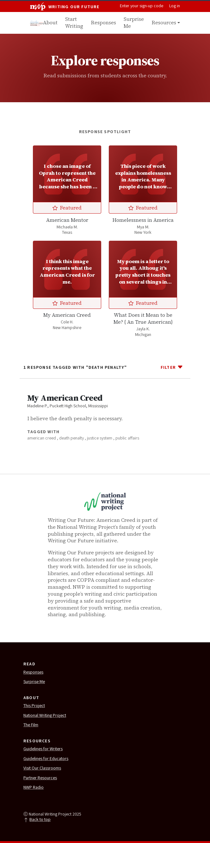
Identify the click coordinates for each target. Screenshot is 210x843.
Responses (103, 22)
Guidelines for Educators (45, 759)
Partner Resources (40, 778)
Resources (163, 22)
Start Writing (74, 22)
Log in (174, 6)
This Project (34, 706)
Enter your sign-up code (141, 6)
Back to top (37, 820)
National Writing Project (44, 716)
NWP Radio (33, 788)
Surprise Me (134, 22)
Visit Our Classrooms (42, 768)
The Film (30, 725)
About (50, 22)
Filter (172, 367)
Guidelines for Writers (43, 749)
